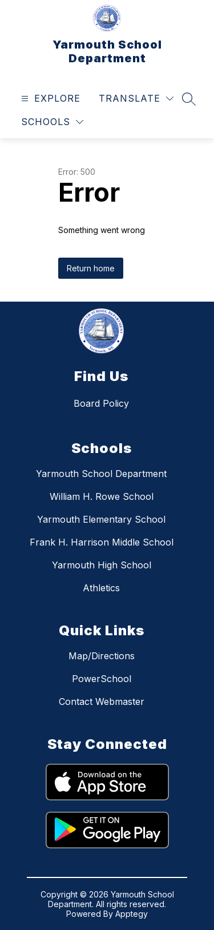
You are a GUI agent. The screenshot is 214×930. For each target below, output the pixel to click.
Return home (91, 268)
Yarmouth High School (101, 565)
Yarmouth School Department (101, 473)
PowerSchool (101, 678)
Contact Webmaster (101, 701)
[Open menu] (49, 98)
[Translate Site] (136, 98)
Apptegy (131, 914)
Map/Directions (101, 656)
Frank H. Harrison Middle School (101, 542)
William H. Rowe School (102, 496)
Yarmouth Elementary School (101, 519)
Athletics (101, 588)
